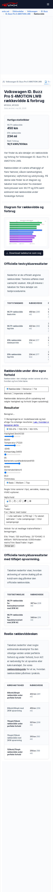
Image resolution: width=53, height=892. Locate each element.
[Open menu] (48, 4)
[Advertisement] (26, 46)
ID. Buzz (44, 11)
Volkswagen (32, 11)
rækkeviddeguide (16, 669)
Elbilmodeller (18, 11)
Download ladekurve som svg (23, 253)
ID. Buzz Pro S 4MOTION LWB (17, 14)
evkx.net (5, 11)
